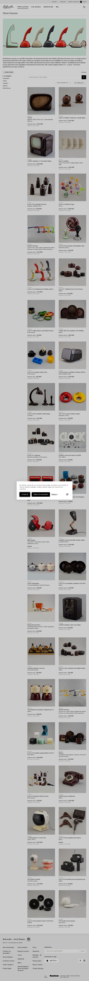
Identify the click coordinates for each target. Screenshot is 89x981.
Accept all (25, 494)
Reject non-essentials (41, 494)
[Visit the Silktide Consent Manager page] (67, 494)
